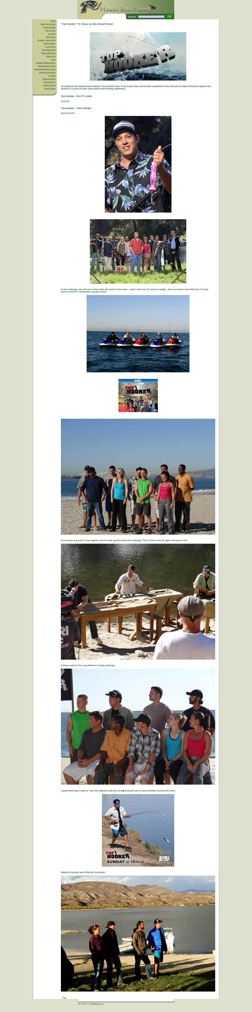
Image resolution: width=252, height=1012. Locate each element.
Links (53, 60)
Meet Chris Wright (68, 113)
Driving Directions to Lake (44, 69)
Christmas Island (49, 50)
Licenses (52, 34)
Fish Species (50, 31)
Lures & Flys (50, 47)
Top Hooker (65, 101)
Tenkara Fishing (49, 79)
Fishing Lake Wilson (47, 72)
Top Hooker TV (50, 82)
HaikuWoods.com (97, 1004)
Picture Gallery (49, 43)
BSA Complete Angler (47, 66)
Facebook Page (49, 27)
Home (53, 21)
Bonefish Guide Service (46, 63)
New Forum (51, 37)
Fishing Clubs (49, 89)
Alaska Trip (51, 56)
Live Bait (51, 76)
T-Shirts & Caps (49, 85)
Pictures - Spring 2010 (47, 40)
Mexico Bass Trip (48, 53)
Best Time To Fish (48, 24)
